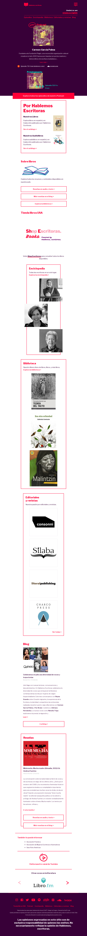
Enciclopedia (38, 17)
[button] (67, 882)
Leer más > (43, 62)
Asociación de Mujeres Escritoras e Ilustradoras (43, 845)
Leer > (25, 717)
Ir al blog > (44, 724)
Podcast (30, 906)
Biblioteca (48, 17)
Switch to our (70, 11)
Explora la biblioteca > (44, 204)
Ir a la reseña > (29, 810)
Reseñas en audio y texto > (44, 189)
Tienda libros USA (19, 906)
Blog (74, 17)
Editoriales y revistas (62, 17)
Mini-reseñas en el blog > (44, 196)
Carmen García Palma (43, 49)
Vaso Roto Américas (34, 847)
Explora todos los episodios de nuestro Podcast (43, 96)
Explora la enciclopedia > (39, 275)
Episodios (28, 17)
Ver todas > (56, 632)
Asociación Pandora (34, 842)
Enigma (55, 910)
